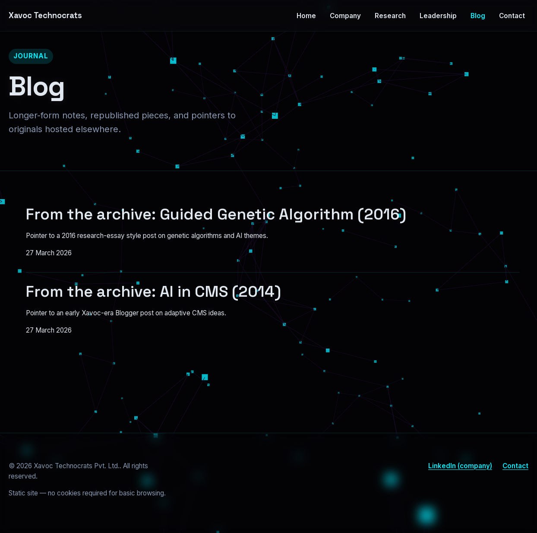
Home (306, 16)
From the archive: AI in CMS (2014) (153, 291)
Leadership (438, 16)
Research (390, 16)
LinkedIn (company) (460, 466)
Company (345, 16)
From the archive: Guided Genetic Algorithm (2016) (216, 214)
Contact (512, 16)
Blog (478, 16)
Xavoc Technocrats (45, 15)
